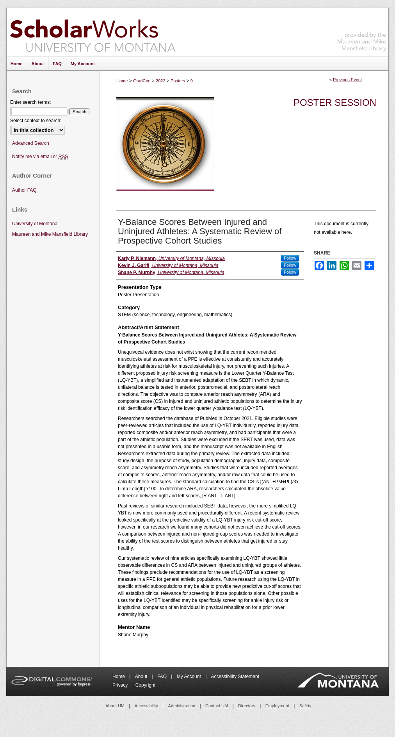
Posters (178, 80)
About (142, 676)
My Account (189, 676)
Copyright (145, 685)
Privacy (120, 685)
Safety (305, 705)
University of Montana (34, 223)
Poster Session (335, 102)
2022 (161, 80)
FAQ (162, 676)
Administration (182, 705)
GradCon (142, 80)
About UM (115, 705)
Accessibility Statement (235, 676)
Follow (290, 258)
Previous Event (347, 79)
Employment (277, 705)
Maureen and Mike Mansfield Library (361, 31)
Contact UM (216, 705)
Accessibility (146, 705)
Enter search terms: (30, 102)
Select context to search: (35, 120)
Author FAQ (24, 190)
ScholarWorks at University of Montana (93, 32)
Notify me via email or (40, 157)
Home (122, 80)
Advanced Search (30, 143)
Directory (246, 705)
